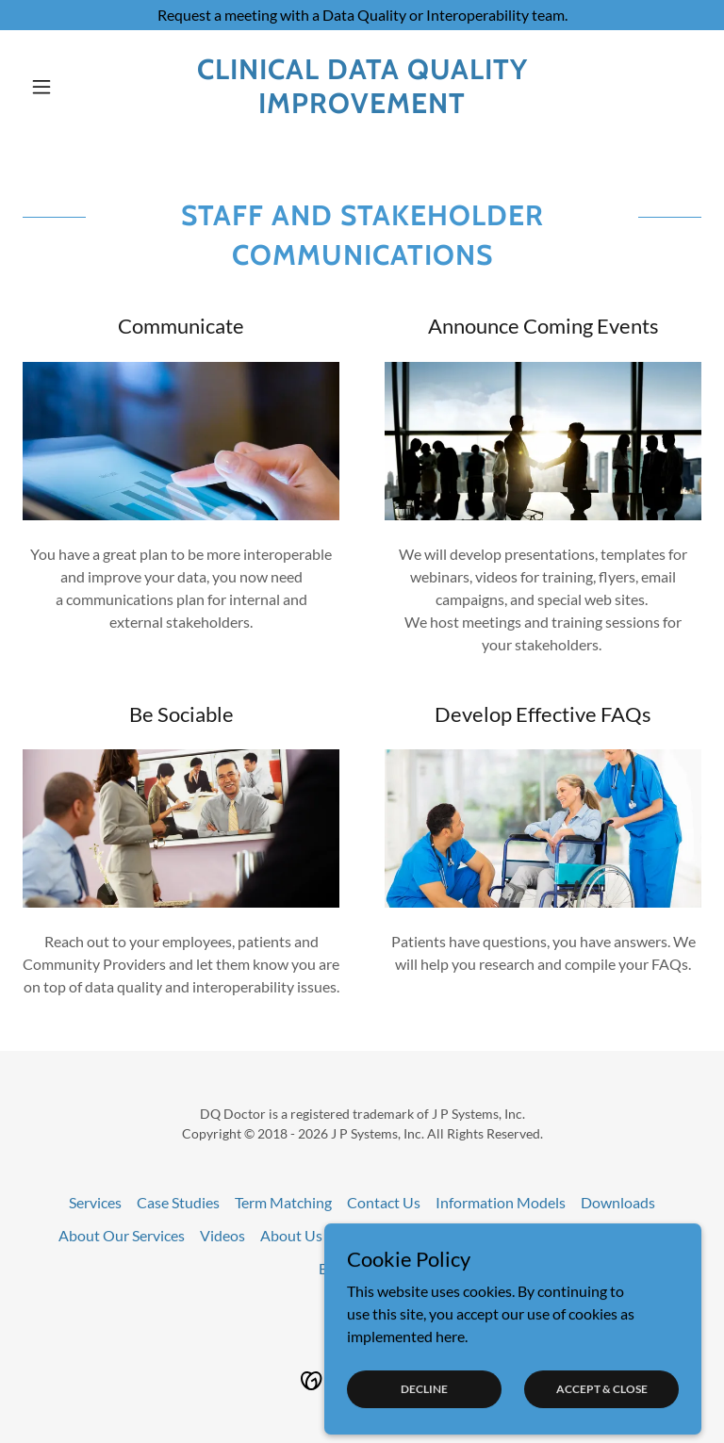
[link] (362, 107)
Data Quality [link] (497, 1235)
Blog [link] (333, 1268)
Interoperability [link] (388, 1235)
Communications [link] (610, 1235)
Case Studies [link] (178, 1202)
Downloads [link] (618, 1202)
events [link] (384, 1268)
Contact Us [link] (383, 1202)
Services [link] (95, 1202)
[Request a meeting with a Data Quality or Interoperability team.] (362, 15)
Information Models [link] (501, 1202)
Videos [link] (222, 1235)
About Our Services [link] (121, 1235)
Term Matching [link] (283, 1202)
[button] (73, 87)
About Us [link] (291, 1235)
